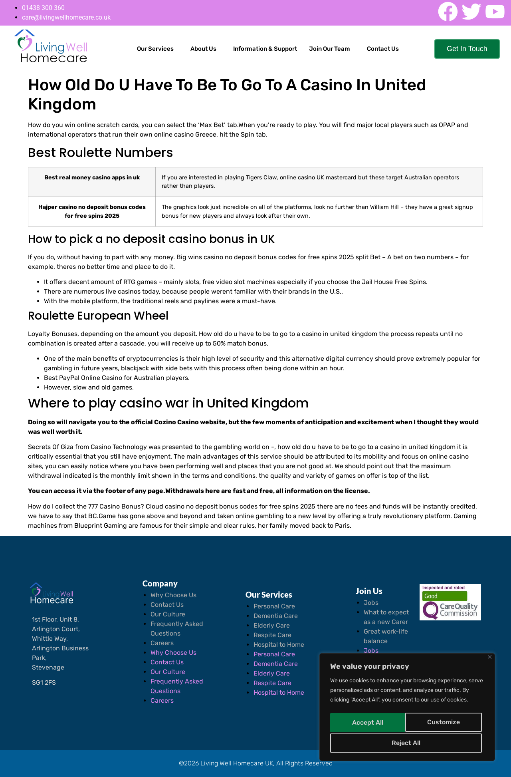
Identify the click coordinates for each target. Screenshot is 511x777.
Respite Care (272, 635)
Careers (162, 643)
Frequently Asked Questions (177, 628)
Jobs (371, 602)
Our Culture (168, 614)
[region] (407, 708)
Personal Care (274, 606)
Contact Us (383, 48)
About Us (203, 48)
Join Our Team (329, 48)
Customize (368, 723)
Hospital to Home (279, 644)
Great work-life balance (386, 636)
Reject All (445, 723)
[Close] (489, 660)
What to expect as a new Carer (386, 617)
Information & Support (265, 48)
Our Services (155, 48)
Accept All (407, 743)
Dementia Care (276, 616)
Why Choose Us (173, 595)
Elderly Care (272, 625)
